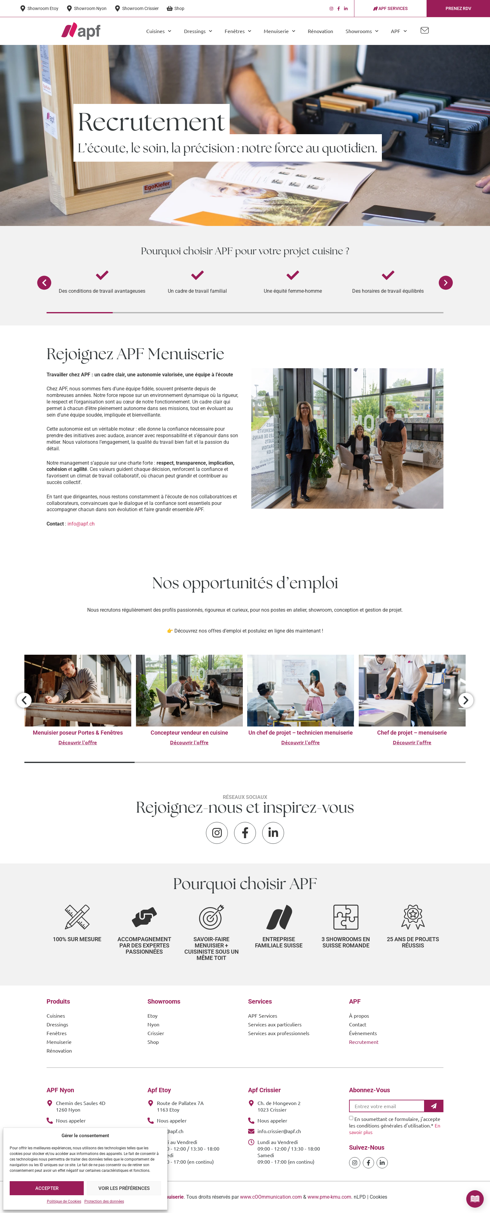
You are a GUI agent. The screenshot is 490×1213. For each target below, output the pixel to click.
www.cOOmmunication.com (271, 1197)
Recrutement (363, 1042)
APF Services (262, 1015)
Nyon (153, 1024)
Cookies (378, 1197)
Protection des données (104, 1201)
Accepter (46, 1188)
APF (399, 31)
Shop (153, 1042)
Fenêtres (238, 31)
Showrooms (362, 31)
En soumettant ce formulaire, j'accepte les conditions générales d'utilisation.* (394, 1125)
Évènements (363, 1033)
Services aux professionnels (278, 1033)
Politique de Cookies (64, 1201)
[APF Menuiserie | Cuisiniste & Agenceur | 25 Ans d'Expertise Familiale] (80, 31)
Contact (357, 1024)
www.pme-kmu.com (329, 1197)
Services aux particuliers (275, 1024)
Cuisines (158, 31)
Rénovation (320, 31)
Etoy (153, 1015)
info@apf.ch (81, 524)
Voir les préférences (124, 1188)
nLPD (360, 1197)
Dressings (198, 31)
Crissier (156, 1033)
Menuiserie (279, 31)
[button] (44, 283)
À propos (359, 1015)
